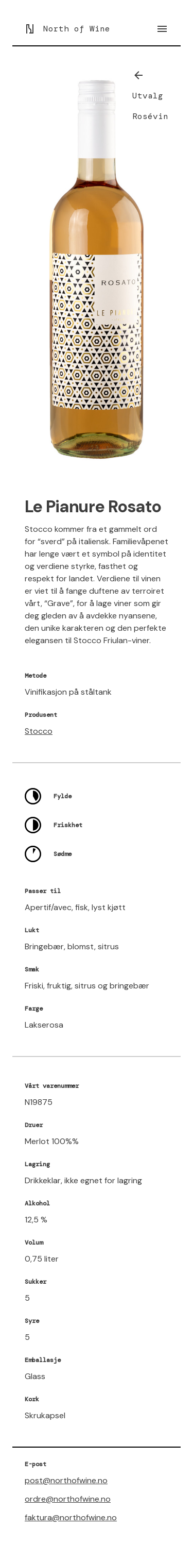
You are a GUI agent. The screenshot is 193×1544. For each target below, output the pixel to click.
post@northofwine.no (66, 1480)
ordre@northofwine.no (68, 1498)
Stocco (38, 731)
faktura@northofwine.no (71, 1517)
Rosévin (150, 116)
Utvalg (147, 95)
